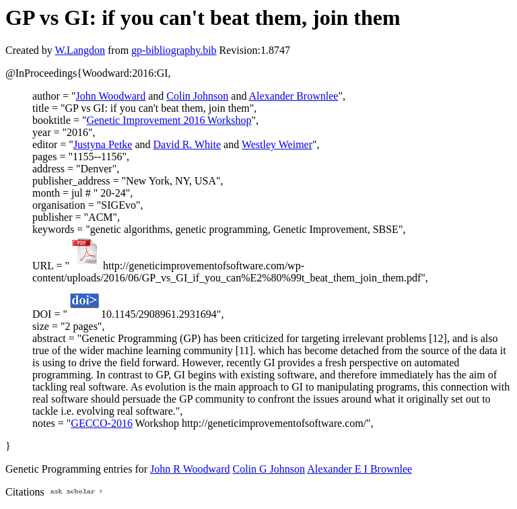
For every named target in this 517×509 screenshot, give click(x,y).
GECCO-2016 (102, 423)
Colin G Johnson (268, 469)
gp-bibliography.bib (174, 50)
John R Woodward (190, 469)
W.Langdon (80, 50)
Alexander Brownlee (294, 96)
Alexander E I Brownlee (359, 469)
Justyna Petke (103, 144)
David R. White (187, 144)
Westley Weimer (277, 144)
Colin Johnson (197, 96)
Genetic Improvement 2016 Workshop (168, 120)
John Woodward (110, 96)
